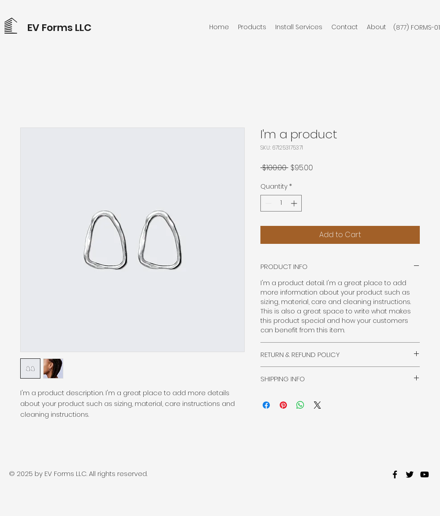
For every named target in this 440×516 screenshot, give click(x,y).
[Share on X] (317, 405)
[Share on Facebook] (266, 405)
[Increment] (294, 203)
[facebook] (395, 474)
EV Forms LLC (59, 28)
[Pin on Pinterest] (283, 405)
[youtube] (424, 474)
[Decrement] (267, 203)
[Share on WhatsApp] (300, 405)
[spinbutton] (281, 203)
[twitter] (410, 474)
